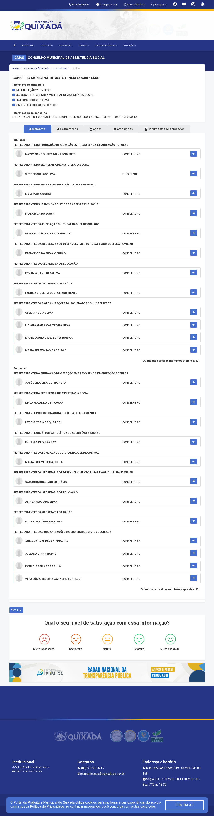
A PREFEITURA (28, 45)
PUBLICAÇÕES (129, 45)
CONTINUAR (184, 805)
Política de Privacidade (47, 806)
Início (15, 68)
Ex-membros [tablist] (67, 129)
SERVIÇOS (84, 45)
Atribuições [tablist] (123, 129)
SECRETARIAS (65, 45)
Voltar (16, 610)
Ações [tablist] (96, 129)
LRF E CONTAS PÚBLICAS (106, 45)
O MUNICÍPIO (47, 45)
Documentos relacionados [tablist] (165, 129)
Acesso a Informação (36, 68)
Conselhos (60, 68)
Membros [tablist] (37, 129)
